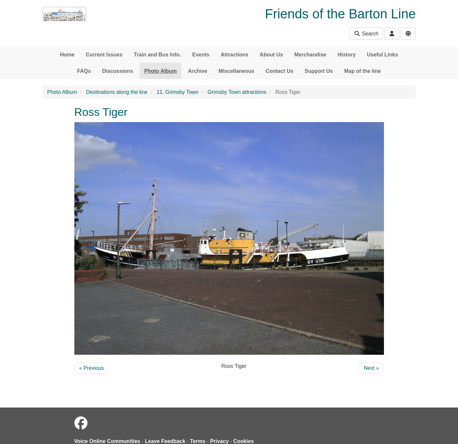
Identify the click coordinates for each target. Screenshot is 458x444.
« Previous (91, 368)
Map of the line (362, 71)
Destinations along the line (117, 92)
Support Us (319, 71)
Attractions (234, 54)
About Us (271, 54)
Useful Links (382, 54)
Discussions (117, 71)
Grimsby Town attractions (237, 92)
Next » (371, 368)
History (346, 54)
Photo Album (160, 71)
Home (67, 54)
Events (200, 54)
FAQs (84, 71)
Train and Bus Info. (157, 54)
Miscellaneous (236, 71)
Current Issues (104, 54)
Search (366, 33)
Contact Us (279, 71)
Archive (197, 71)
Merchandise (310, 54)
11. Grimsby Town (178, 92)
